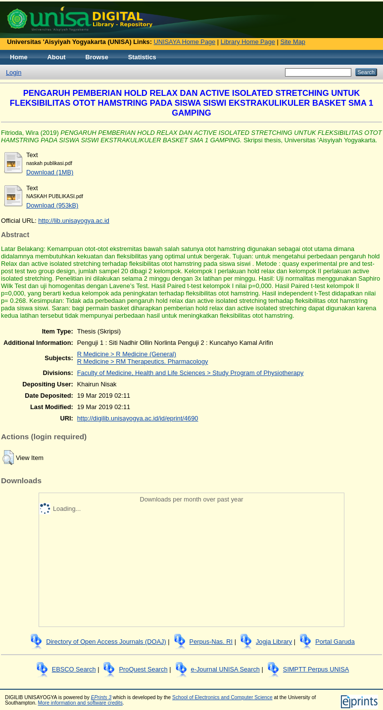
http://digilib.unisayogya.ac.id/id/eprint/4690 (137, 418)
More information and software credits (80, 703)
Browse (97, 57)
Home (19, 57)
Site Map (292, 41)
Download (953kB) (52, 205)
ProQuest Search (143, 669)
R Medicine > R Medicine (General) (126, 354)
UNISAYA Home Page (185, 41)
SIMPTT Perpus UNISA (316, 669)
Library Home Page (248, 41)
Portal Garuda (335, 641)
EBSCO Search (74, 669)
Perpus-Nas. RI (211, 641)
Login (13, 72)
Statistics (142, 57)
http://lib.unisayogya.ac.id (73, 220)
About (57, 57)
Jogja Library (274, 641)
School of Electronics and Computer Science (222, 697)
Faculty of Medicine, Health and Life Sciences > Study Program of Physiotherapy (190, 372)
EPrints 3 (101, 697)
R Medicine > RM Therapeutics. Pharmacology (142, 361)
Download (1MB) (49, 172)
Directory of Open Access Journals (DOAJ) (106, 641)
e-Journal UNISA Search (225, 669)
